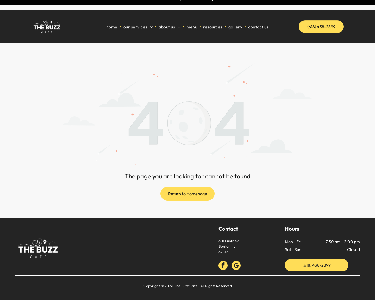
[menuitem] (112, 16)
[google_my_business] (236, 253)
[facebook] (223, 253)
